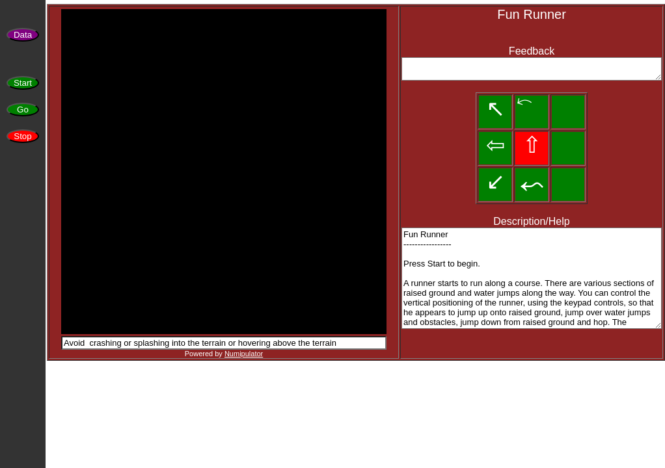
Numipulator (243, 354)
